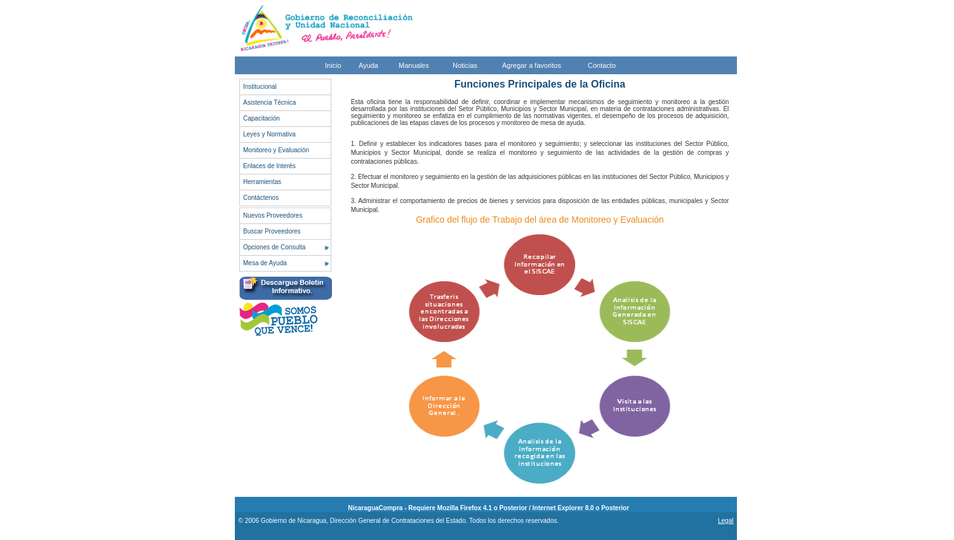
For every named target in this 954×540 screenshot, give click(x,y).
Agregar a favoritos (531, 65)
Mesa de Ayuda (265, 263)
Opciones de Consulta (274, 247)
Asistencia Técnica (269, 102)
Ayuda (368, 65)
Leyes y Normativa (269, 134)
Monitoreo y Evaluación (276, 150)
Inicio (333, 65)
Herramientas (262, 181)
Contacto (602, 65)
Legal (725, 520)
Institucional (260, 86)
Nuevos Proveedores (272, 215)
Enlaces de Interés (269, 165)
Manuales (414, 65)
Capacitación (261, 118)
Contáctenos (261, 197)
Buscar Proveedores (272, 231)
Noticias (465, 65)
